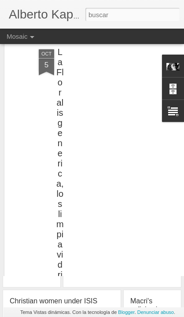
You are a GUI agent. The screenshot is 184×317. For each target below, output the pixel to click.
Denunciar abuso (155, 312)
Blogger (126, 312)
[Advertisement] (108, 81)
